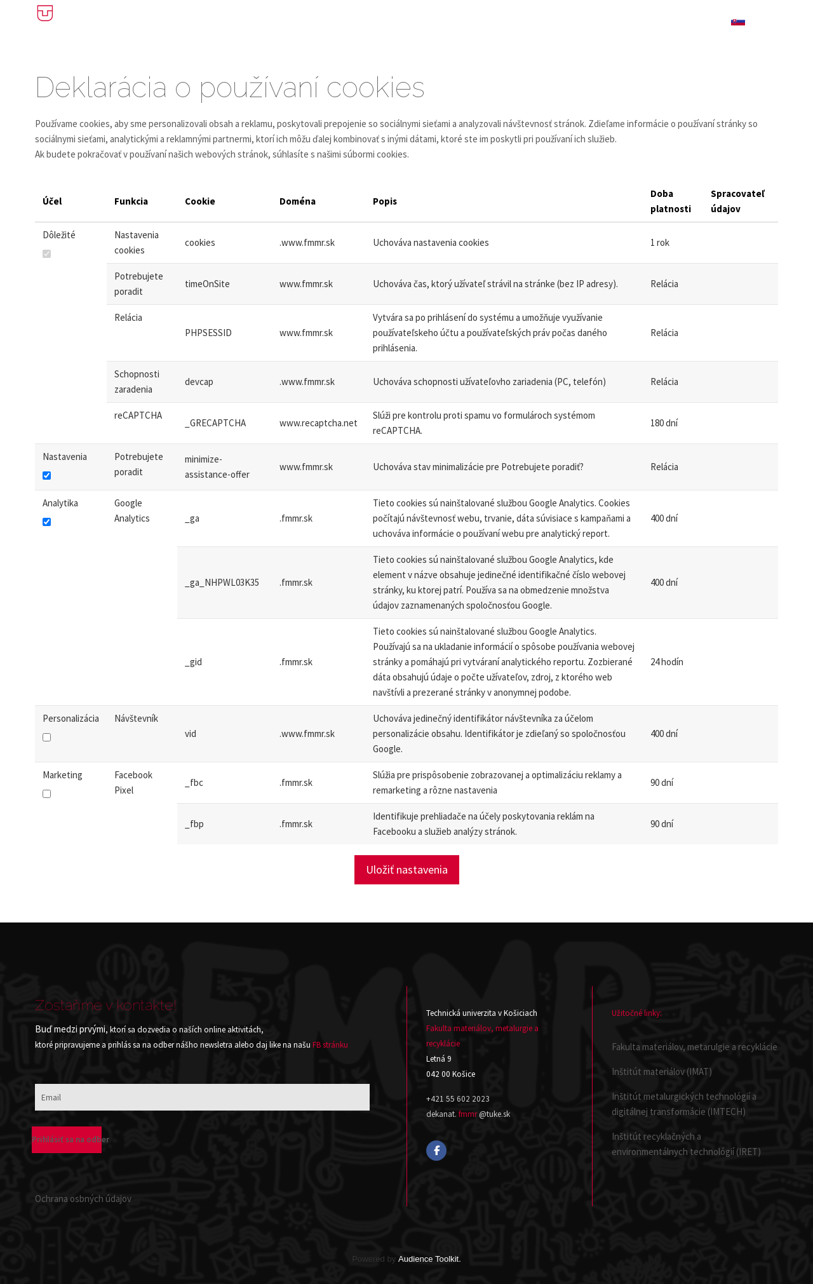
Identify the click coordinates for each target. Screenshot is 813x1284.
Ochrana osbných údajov (83, 1199)
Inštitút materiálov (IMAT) (662, 1071)
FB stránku (330, 1044)
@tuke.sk (494, 1114)
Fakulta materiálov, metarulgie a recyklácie (694, 1047)
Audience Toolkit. (429, 1259)
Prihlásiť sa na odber (67, 1139)
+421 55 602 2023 (458, 1098)
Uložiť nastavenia (407, 869)
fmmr (468, 1114)
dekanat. (441, 1114)
